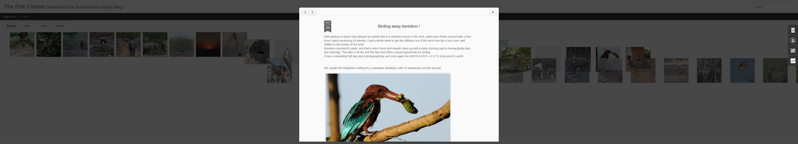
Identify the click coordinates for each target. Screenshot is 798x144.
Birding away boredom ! (399, 26)
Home (25, 16)
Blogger (422, 142)
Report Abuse (434, 142)
